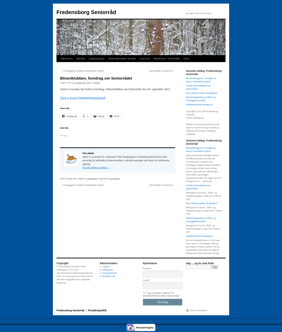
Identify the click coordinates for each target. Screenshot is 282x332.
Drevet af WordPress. (199, 310)
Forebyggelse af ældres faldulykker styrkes (82, 71)
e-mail (146, 280)
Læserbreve (92, 178)
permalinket (114, 178)
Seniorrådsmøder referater (122, 58)
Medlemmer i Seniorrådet (167, 58)
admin (97, 83)
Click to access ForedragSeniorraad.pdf (82, 97)
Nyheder (80, 58)
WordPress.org (109, 276)
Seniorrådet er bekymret (162, 71)
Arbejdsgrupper (97, 58)
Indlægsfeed (108, 269)
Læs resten (209, 181)
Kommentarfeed (110, 273)
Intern (186, 58)
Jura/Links (144, 58)
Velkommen (66, 58)
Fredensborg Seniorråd (86, 12)
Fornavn (147, 268)
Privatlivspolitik (97, 310)
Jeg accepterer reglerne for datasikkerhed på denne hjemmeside (161, 294)
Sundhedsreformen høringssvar (199, 104)
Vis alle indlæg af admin (96, 167)
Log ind (106, 266)
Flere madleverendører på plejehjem (201, 93)
